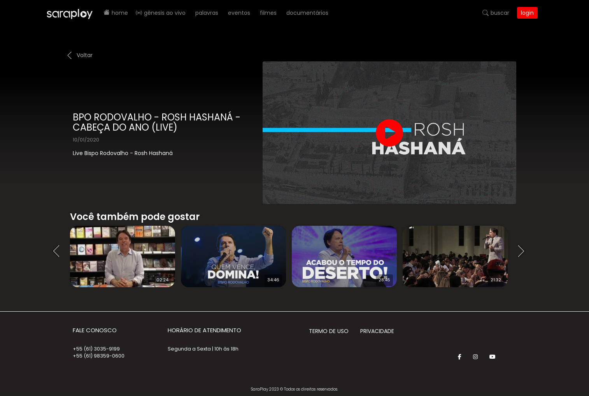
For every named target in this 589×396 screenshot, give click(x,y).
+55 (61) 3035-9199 (96, 348)
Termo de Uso (329, 331)
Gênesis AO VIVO (165, 13)
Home (120, 13)
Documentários (307, 13)
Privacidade (377, 331)
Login (527, 13)
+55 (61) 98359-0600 (98, 355)
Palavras (206, 13)
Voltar (85, 55)
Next (524, 251)
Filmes (268, 13)
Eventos (239, 13)
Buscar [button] (500, 13)
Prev (58, 251)
